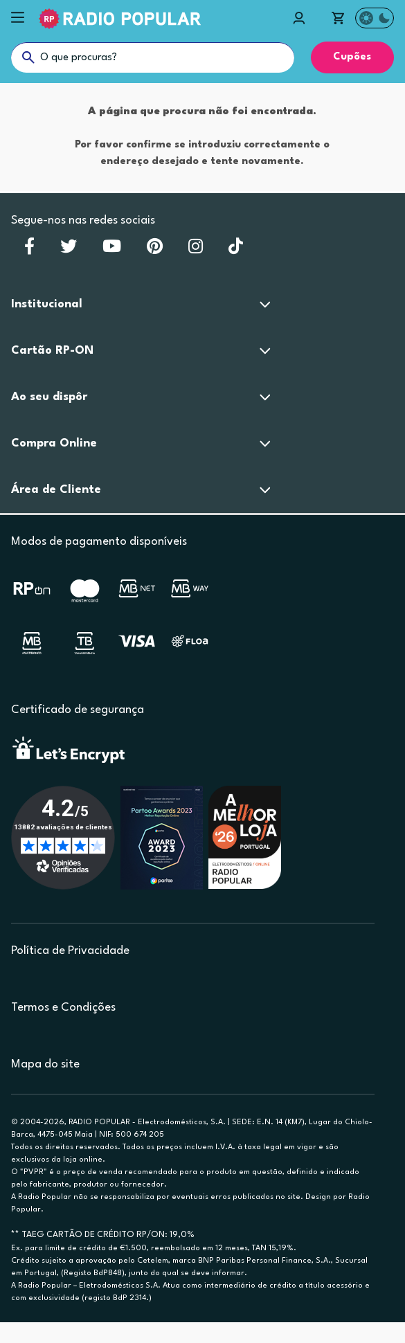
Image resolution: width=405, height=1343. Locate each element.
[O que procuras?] (152, 57)
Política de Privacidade (70, 951)
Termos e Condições (63, 1007)
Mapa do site (45, 1064)
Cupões (352, 57)
